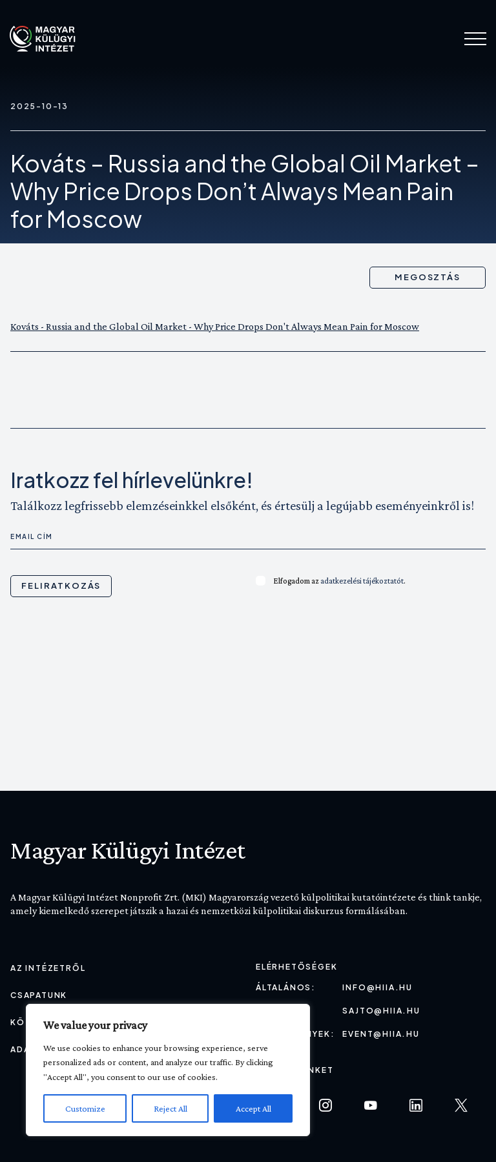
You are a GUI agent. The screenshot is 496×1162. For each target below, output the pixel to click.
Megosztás (428, 277)
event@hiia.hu (380, 1034)
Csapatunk (38, 995)
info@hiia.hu (377, 987)
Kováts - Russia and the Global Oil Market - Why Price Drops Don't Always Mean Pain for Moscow (214, 326)
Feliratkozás (61, 585)
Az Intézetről (47, 968)
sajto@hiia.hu (381, 1010)
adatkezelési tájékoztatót (362, 581)
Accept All (253, 1108)
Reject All (170, 1108)
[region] (168, 1070)
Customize (85, 1108)
